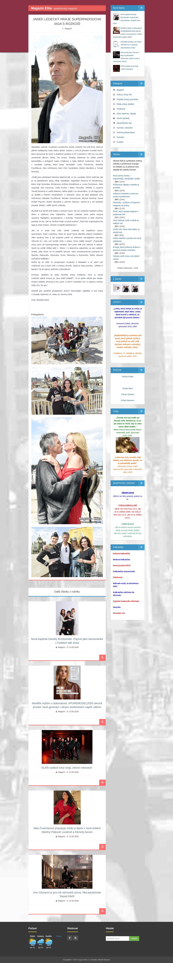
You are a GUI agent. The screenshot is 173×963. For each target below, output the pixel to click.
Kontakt (94, 960)
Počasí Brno (127, 388)
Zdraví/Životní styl (124, 123)
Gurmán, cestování (125, 128)
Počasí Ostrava (127, 394)
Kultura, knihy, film (124, 95)
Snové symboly (123, 118)
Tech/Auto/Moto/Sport (126, 132)
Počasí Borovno (127, 400)
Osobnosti (121, 109)
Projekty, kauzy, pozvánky (127, 99)
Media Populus (104, 960)
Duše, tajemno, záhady (126, 113)
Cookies (120, 142)
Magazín (68, 28)
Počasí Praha (127, 376)
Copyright (67, 960)
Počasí (59, 936)
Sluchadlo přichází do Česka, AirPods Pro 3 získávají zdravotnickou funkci (131, 45)
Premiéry (120, 137)
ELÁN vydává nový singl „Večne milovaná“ (67, 767)
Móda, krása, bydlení (125, 104)
